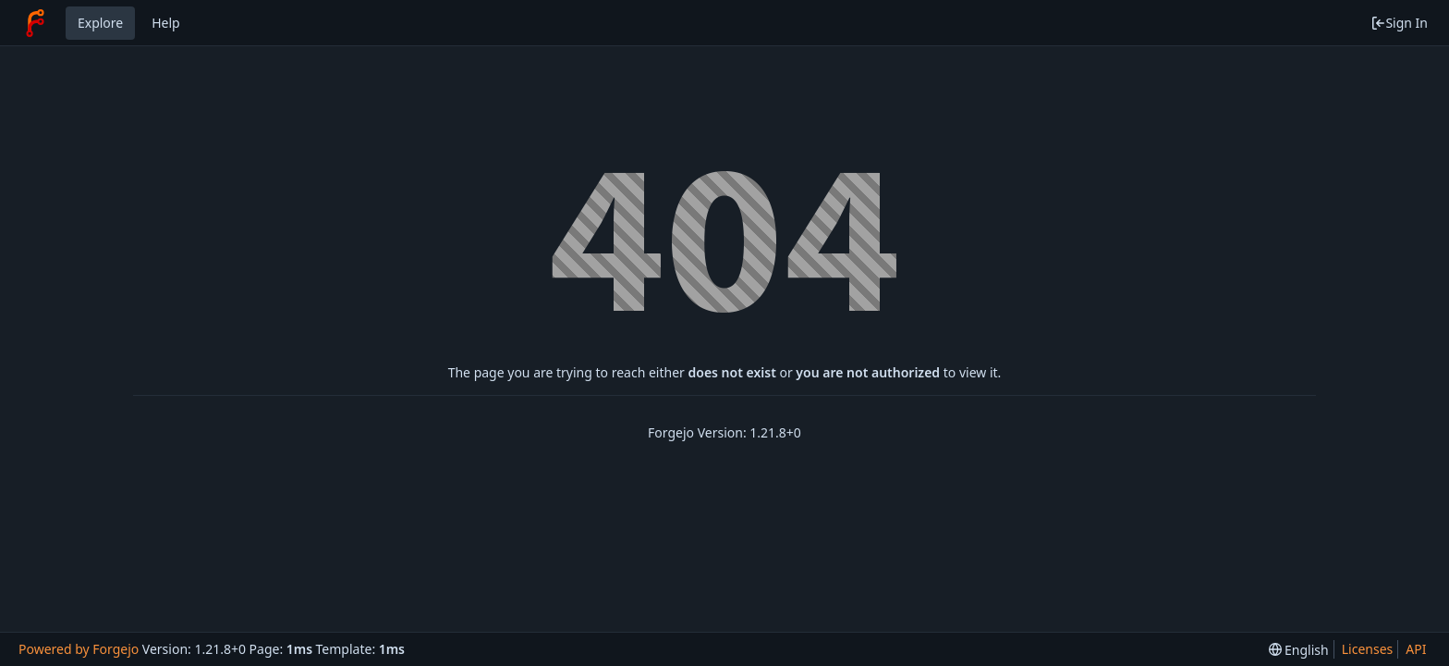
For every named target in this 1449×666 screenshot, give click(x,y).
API (1416, 649)
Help (166, 22)
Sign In (1399, 22)
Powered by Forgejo (78, 649)
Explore (100, 22)
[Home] (35, 23)
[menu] (1299, 650)
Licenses (1368, 649)
